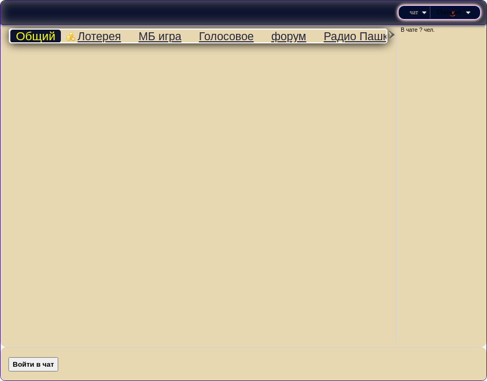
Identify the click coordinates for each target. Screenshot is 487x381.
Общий (36, 36)
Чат (418, 12)
